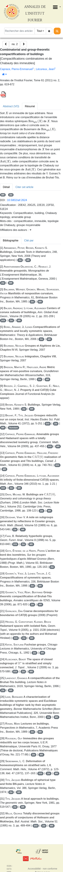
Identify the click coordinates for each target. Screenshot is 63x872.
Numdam (13, 428)
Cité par (29, 240)
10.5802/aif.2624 (17, 200)
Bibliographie (10, 240)
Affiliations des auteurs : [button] (15, 230)
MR (3, 195)
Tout (39, 30)
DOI (3, 320)
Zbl (10, 195)
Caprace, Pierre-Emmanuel (16, 69)
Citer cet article (24, 187)
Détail (6, 187)
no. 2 (15, 44)
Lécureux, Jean (45, 69)
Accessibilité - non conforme (42, 868)
